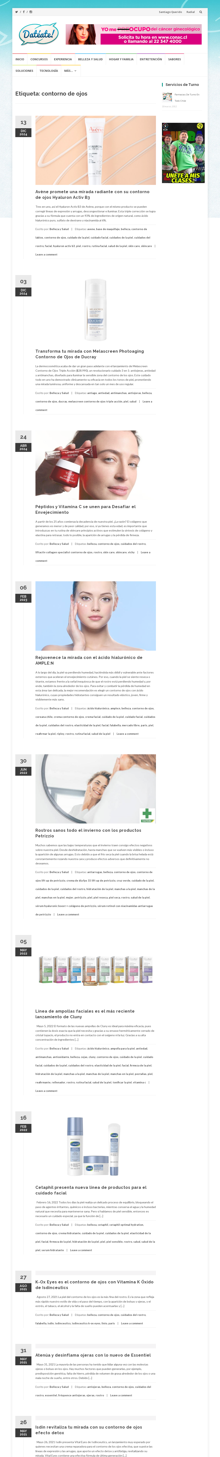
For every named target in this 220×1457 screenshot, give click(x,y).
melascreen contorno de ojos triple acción (95, 401)
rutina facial (99, 246)
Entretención (151, 59)
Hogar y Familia (121, 59)
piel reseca (100, 897)
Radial (191, 12)
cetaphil (103, 1224)
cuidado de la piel (78, 237)
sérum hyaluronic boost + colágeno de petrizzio (65, 906)
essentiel (51, 1395)
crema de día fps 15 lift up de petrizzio (90, 880)
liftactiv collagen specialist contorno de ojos (63, 552)
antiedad (103, 393)
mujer (69, 897)
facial (48, 246)
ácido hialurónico (98, 708)
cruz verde (123, 880)
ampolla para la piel (122, 1048)
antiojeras (134, 393)
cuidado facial (99, 237)
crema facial (93, 716)
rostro (86, 246)
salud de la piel (117, 246)
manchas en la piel (53, 897)
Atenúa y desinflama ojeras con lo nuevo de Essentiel (93, 1355)
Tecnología (48, 71)
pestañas (140, 1074)
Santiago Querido (170, 12)
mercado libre (131, 725)
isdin (51, 1323)
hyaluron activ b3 (64, 246)
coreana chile (44, 716)
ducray (62, 401)
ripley (60, 733)
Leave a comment (46, 254)
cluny (92, 1057)
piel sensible (114, 1241)
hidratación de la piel (99, 889)
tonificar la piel (122, 1082)
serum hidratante (53, 1250)
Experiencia (63, 59)
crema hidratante (69, 1233)
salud (133, 401)
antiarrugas (94, 872)
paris (144, 725)
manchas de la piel (97, 1074)
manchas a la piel (125, 889)
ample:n (115, 708)
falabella (115, 725)
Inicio (20, 59)
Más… (68, 71)
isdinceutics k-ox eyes (86, 1323)
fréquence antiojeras (71, 1395)
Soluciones (24, 71)
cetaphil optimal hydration (126, 1224)
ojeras (90, 1395)
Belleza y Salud (90, 59)
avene (91, 229)
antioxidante (61, 1057)
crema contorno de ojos (69, 716)
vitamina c (139, 1082)
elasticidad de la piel (87, 725)
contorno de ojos (55, 237)
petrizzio (80, 897)
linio (104, 1323)
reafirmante (43, 1082)
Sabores (174, 59)
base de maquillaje (108, 229)
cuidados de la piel (121, 237)
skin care (134, 246)
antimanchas (119, 393)
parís (111, 1323)
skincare (146, 246)
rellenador (58, 1082)
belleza (125, 229)
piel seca (114, 897)
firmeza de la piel (141, 1065)
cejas (84, 1057)
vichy (131, 552)
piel (78, 246)
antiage (92, 393)
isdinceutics (63, 1323)
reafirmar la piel (45, 733)
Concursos (39, 59)
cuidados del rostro (133, 543)
